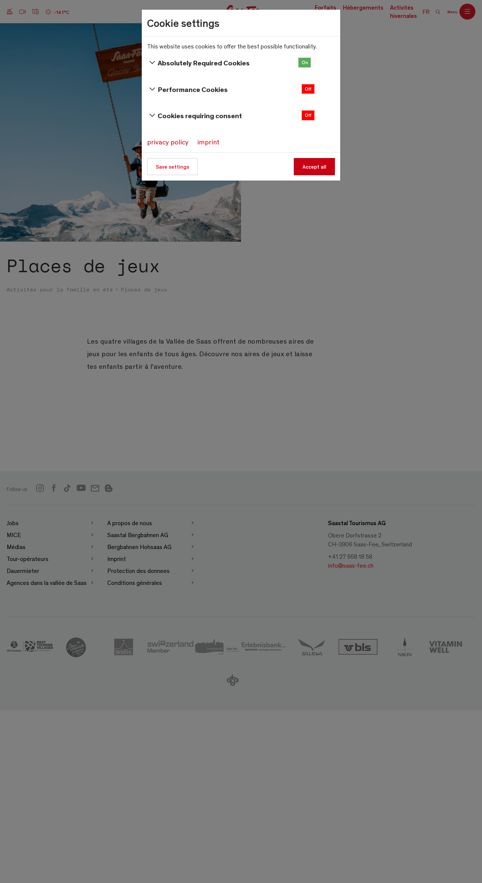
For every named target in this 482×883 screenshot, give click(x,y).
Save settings (172, 166)
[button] (306, 62)
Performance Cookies (187, 89)
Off (308, 89)
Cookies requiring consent (194, 115)
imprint (208, 141)
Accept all (314, 166)
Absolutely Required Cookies (198, 62)
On (305, 62)
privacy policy (168, 141)
